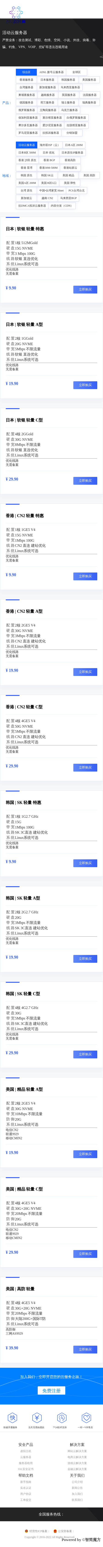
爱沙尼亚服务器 (52, 125)
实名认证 (25, 1488)
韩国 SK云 (47, 175)
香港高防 (70, 160)
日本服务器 (47, 79)
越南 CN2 (47, 198)
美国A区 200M (27, 183)
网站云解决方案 (77, 1451)
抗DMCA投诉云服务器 (32, 205)
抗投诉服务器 (51, 132)
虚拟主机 (25, 1451)
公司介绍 (77, 1482)
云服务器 (25, 1457)
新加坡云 (26, 198)
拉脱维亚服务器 (76, 125)
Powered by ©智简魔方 (81, 1540)
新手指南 (25, 1482)
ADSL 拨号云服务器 (51, 72)
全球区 (76, 72)
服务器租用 (26, 1463)
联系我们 (77, 1499)
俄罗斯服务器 (26, 110)
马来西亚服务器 (70, 87)
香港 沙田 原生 (27, 160)
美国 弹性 (70, 183)
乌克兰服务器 (69, 110)
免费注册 (51, 1390)
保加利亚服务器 (28, 117)
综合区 (26, 72)
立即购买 (85, 289)
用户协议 (25, 1494)
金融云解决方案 (77, 1469)
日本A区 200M (74, 145)
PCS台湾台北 (76, 190)
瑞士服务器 (68, 102)
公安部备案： (66, 1531)
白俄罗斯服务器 (76, 117)
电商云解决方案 (77, 1457)
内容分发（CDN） (62, 205)
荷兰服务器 (47, 102)
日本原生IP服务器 (72, 152)
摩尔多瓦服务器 (28, 125)
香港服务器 (26, 79)
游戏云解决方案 (77, 1463)
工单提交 (25, 1499)
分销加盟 (71, 132)
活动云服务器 (26, 145)
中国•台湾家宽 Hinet (51, 190)
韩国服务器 (68, 79)
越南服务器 (48, 95)
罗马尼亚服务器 (28, 132)
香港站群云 (70, 167)
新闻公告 (77, 1488)
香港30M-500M (48, 167)
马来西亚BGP (68, 198)
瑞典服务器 (89, 102)
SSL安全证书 (26, 1469)
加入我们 (77, 1494)
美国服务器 (89, 79)
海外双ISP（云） (50, 145)
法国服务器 (90, 95)
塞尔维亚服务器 (52, 117)
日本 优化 (48, 152)
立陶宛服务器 (48, 110)
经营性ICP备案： (39, 1531)
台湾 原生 (26, 190)
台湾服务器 (26, 87)
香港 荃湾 (26, 167)
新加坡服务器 (47, 87)
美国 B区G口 (49, 183)
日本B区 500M (27, 152)
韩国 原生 (26, 175)
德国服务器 (26, 102)
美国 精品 (68, 175)
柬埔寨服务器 (26, 95)
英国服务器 (69, 95)
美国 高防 (89, 175)
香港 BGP (49, 160)
